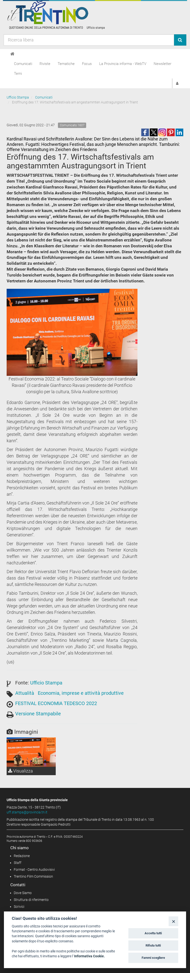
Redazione (22, 856)
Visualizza (20, 770)
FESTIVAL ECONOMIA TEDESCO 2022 (56, 703)
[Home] (12, 54)
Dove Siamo (23, 893)
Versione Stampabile (38, 714)
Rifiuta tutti (153, 945)
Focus (87, 64)
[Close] (173, 921)
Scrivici (19, 907)
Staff (17, 863)
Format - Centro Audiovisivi (34, 870)
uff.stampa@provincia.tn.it (27, 812)
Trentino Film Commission (33, 876)
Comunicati (23, 64)
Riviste (45, 64)
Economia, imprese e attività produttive (81, 693)
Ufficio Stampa (18, 97)
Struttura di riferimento (31, 900)
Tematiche (66, 64)
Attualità (24, 693)
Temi (18, 73)
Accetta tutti (153, 933)
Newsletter (162, 64)
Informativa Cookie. (89, 956)
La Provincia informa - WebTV (122, 64)
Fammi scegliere (153, 958)
